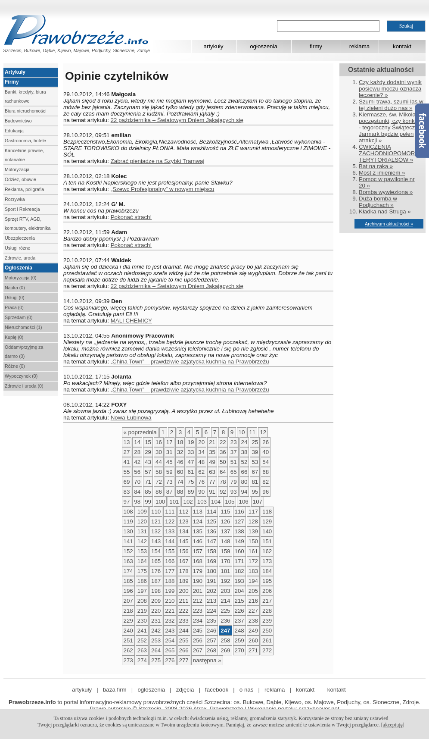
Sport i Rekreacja (22, 209)
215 (239, 601)
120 (142, 521)
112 (184, 511)
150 (253, 541)
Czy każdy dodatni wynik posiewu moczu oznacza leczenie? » (390, 88)
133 (169, 531)
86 (158, 491)
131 (142, 531)
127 (239, 521)
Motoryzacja (17, 169)
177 (169, 571)
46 (180, 462)
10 (242, 432)
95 (255, 491)
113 (197, 511)
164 (142, 561)
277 (184, 660)
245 (197, 630)
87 (169, 491)
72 (158, 482)
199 (169, 591)
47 (190, 462)
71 (148, 482)
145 (184, 541)
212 (197, 601)
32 (180, 452)
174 (128, 571)
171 (239, 561)
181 (225, 571)
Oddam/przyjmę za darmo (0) (24, 351)
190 (197, 581)
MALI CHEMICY (131, 320)
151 (267, 541)
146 (197, 541)
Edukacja (14, 130)
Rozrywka (15, 199)
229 (128, 620)
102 (188, 501)
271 (253, 650)
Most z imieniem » (382, 172)
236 (225, 620)
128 (253, 521)
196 (128, 591)
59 (169, 472)
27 (127, 452)
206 (267, 591)
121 (156, 521)
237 (239, 620)
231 (156, 620)
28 (137, 452)
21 (212, 442)
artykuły (214, 46)
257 (211, 640)
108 (128, 511)
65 (233, 472)
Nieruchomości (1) (23, 327)
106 (243, 501)
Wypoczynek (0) (21, 376)
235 (211, 620)
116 (239, 511)
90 (201, 491)
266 (184, 650)
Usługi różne (17, 248)
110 (156, 511)
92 (223, 491)
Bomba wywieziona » (386, 192)
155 (169, 551)
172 (253, 561)
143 (156, 541)
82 (265, 482)
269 (225, 650)
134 (184, 531)
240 (128, 630)
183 (253, 571)
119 (128, 521)
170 (225, 561)
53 (255, 462)
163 (128, 561)
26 (265, 442)
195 (267, 581)
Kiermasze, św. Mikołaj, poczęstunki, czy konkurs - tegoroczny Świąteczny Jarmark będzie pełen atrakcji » (391, 127)
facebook (216, 689)
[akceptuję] (392, 725)
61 (190, 472)
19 (190, 442)
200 (184, 591)
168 (197, 561)
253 (156, 640)
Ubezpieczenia (20, 238)
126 (225, 521)
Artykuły (15, 72)
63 (212, 472)
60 (180, 472)
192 (225, 581)
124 (197, 521)
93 (233, 491)
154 (156, 551)
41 (127, 462)
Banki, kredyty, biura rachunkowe (25, 96)
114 (211, 511)
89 (190, 491)
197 (142, 591)
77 (212, 482)
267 (197, 650)
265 (169, 650)
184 (267, 571)
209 (156, 601)
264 (156, 650)
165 (156, 561)
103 (202, 501)
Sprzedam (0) (19, 317)
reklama (359, 46)
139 (253, 531)
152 (128, 551)
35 (212, 452)
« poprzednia (140, 432)
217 (267, 601)
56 (137, 472)
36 (223, 452)
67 (255, 472)
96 (265, 491)
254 (169, 640)
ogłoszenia (263, 46)
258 (225, 640)
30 (158, 452)
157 (197, 551)
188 (169, 581)
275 (156, 660)
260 (253, 640)
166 (169, 561)
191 (211, 581)
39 (255, 452)
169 (211, 561)
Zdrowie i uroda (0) (24, 385)
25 (255, 442)
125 (211, 521)
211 (184, 601)
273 (128, 660)
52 (244, 462)
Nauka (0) (15, 287)
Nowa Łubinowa (131, 417)
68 (265, 472)
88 (180, 491)
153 (142, 551)
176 (156, 571)
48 (201, 462)
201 (197, 591)
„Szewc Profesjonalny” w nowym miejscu (162, 189)
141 (128, 541)
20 (201, 442)
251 (128, 640)
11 (252, 432)
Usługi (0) (15, 297)
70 (137, 482)
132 (156, 531)
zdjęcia (185, 689)
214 (225, 601)
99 (148, 501)
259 (239, 640)
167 (184, 561)
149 (239, 541)
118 (267, 511)
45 (169, 462)
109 (142, 511)
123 (184, 521)
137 (225, 531)
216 (253, 601)
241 (142, 630)
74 (180, 482)
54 (265, 462)
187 (156, 581)
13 (127, 442)
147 (211, 541)
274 (142, 660)
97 (127, 501)
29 (148, 452)
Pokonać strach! (131, 217)
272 (267, 650)
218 (128, 610)
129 (267, 521)
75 (190, 482)
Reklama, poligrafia (24, 189)
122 (169, 521)
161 (253, 551)
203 (225, 591)
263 (142, 650)
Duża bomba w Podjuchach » (378, 201)
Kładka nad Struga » (385, 211)
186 (142, 581)
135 (197, 531)
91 (212, 491)
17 (169, 442)
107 (257, 501)
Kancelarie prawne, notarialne (24, 155)
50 (223, 462)
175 (142, 571)
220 (156, 610)
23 (233, 442)
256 (197, 640)
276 (169, 660)
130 (128, 531)
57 (148, 472)
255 (184, 640)
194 (253, 581)
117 (253, 511)
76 (201, 482)
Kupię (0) (14, 337)
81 (255, 482)
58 (158, 472)
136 (211, 531)
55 (127, 472)
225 (225, 610)
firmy (316, 46)
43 (148, 462)
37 (233, 452)
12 (263, 432)
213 (211, 601)
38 (244, 452)
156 (184, 551)
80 (244, 482)
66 (244, 472)
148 (225, 541)
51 (233, 462)
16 (158, 442)
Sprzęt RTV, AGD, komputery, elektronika (27, 223)
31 (169, 452)
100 (160, 501)
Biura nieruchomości (26, 110)
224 (211, 610)
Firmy (12, 82)
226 (239, 610)
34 (201, 452)
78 (223, 482)
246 (211, 630)
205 (253, 591)
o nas (246, 689)
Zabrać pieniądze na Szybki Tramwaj (158, 161)
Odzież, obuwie (20, 179)
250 (267, 630)
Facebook (422, 130)
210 (169, 601)
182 (239, 571)
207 (128, 601)
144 (169, 541)
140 (267, 531)
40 (265, 452)
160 (239, 551)
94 (244, 491)
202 (211, 591)
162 (267, 551)
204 (239, 591)
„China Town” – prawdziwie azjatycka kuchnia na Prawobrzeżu (190, 361)
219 (142, 610)
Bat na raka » (376, 166)
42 (137, 462)
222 (184, 610)
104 (216, 501)
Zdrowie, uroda (20, 257)
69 (127, 482)
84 (137, 491)
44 (158, 462)
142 (142, 541)
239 (267, 620)
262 (128, 650)
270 (239, 650)
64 (223, 472)
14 (137, 442)
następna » (207, 660)
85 (148, 491)
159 (225, 551)
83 (127, 491)
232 (169, 620)
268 (211, 650)
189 (184, 581)
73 (169, 482)
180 (211, 571)
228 (267, 610)
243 (169, 630)
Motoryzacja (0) (20, 277)
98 (137, 501)
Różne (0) (15, 366)
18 (180, 442)
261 (267, 640)
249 (253, 630)
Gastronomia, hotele (25, 140)
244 (184, 630)
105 (229, 501)
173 (267, 561)
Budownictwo (18, 120)
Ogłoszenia (18, 268)
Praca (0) (14, 307)
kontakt (402, 46)
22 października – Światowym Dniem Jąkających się (177, 120)
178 (184, 571)
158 (211, 551)
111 (169, 511)
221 (169, 610)
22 (223, 442)
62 (201, 472)
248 (239, 630)
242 (156, 630)
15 (148, 442)
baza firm (115, 689)
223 (197, 610)
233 (184, 620)
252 (142, 640)
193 (239, 581)
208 (142, 601)
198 (156, 591)
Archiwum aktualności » (389, 223)
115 (225, 511)
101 (174, 501)
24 (244, 442)
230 (142, 620)
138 (239, 531)
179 (197, 571)
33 (190, 452)
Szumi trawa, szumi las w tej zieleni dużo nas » (391, 104)
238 (253, 620)
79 (233, 482)
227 (253, 610)
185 (128, 581)
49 (212, 462)
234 (197, 620)
